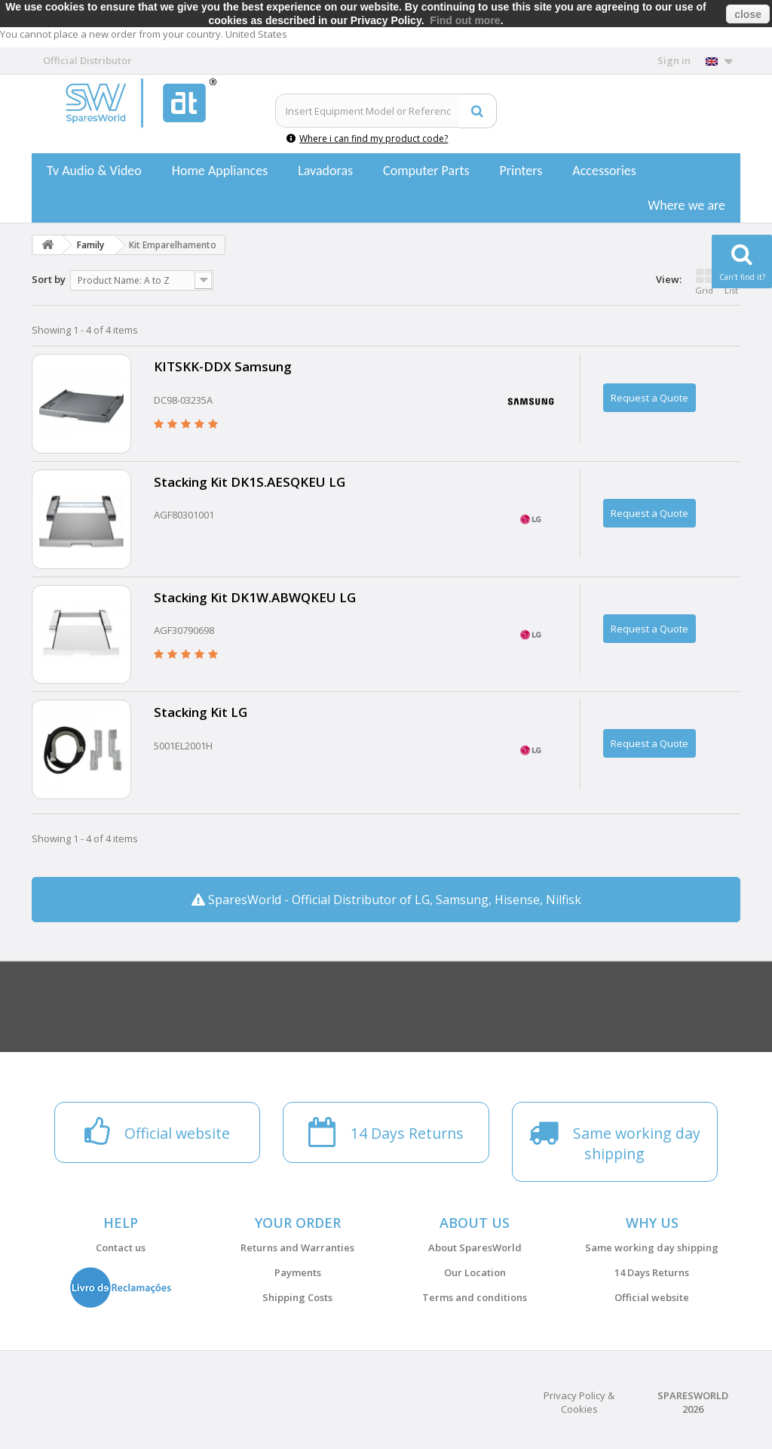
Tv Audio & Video (94, 170)
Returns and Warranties (297, 1247)
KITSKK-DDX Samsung (223, 366)
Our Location (475, 1272)
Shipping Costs (297, 1297)
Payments (297, 1272)
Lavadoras (325, 170)
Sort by (49, 279)
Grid (704, 281)
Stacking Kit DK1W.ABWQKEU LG (255, 597)
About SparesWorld (475, 1247)
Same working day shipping (651, 1247)
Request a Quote (649, 398)
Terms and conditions (474, 1297)
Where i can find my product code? (367, 138)
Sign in (674, 60)
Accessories (604, 170)
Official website (651, 1297)
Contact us (121, 1247)
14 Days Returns (651, 1272)
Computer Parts (426, 170)
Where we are (686, 205)
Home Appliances (220, 170)
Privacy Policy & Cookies (579, 1402)
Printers (520, 170)
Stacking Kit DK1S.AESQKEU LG (249, 482)
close (747, 14)
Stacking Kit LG (200, 712)
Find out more (465, 20)
